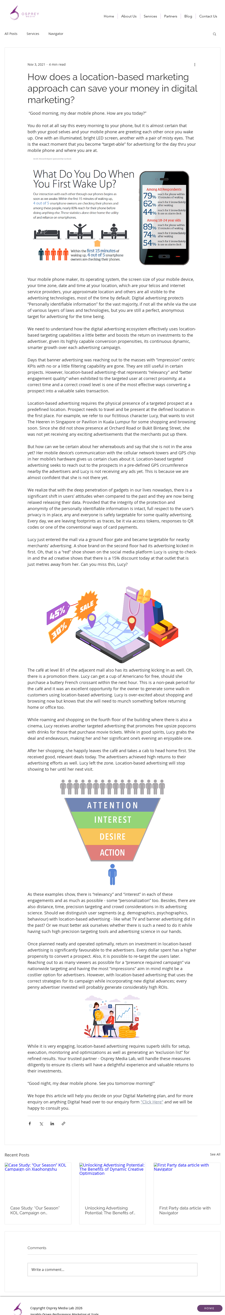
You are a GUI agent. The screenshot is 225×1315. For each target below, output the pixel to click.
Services (33, 33)
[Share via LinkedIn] (52, 1123)
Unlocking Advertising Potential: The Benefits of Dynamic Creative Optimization (109, 1210)
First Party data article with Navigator (185, 1210)
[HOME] (209, 1308)
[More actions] (194, 64)
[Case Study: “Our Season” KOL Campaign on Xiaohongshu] (38, 1181)
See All (215, 1154)
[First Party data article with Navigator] (187, 1181)
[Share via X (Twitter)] (41, 1123)
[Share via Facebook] (30, 1123)
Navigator (55, 33)
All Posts (11, 33)
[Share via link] (63, 1123)
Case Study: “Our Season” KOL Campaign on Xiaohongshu (35, 1210)
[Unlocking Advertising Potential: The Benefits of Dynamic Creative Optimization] (112, 1181)
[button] (150, 16)
